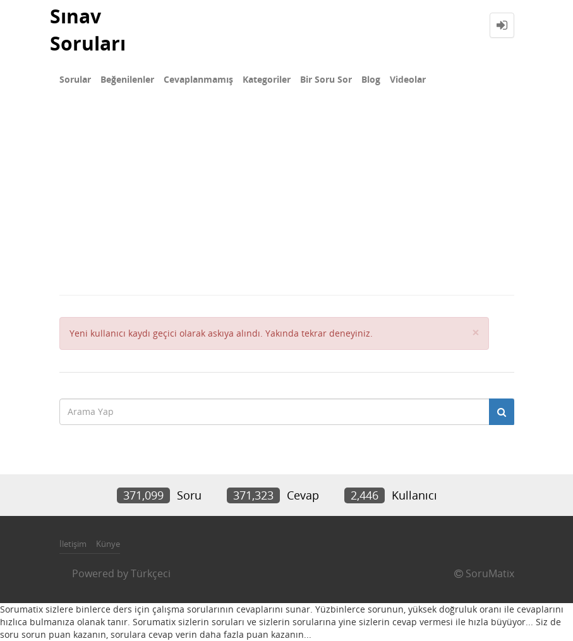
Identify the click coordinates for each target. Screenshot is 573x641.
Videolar (408, 79)
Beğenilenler (127, 79)
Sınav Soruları (88, 29)
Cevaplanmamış (198, 79)
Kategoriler (267, 79)
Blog (370, 79)
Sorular (75, 79)
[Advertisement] (286, 199)
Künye (108, 543)
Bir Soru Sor (326, 79)
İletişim (73, 543)
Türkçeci (151, 573)
